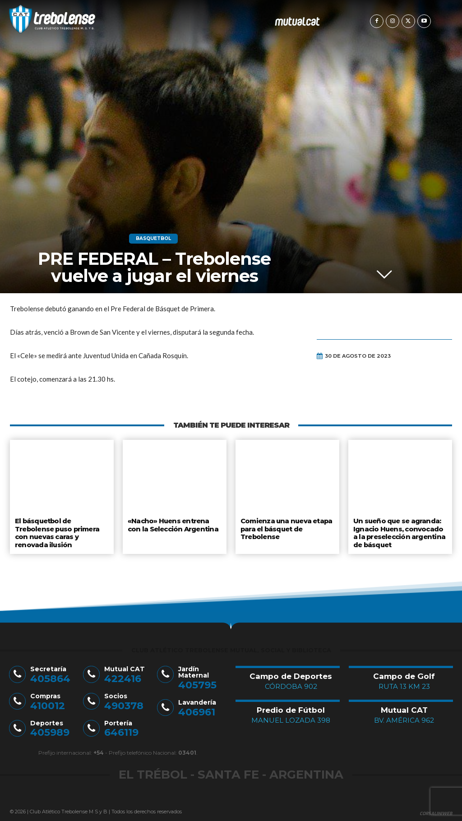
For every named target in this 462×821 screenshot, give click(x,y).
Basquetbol (153, 239)
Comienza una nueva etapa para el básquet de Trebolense (285, 527)
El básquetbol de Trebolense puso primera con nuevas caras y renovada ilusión (57, 531)
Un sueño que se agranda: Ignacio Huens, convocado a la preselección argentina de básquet (399, 531)
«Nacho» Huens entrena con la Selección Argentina (173, 524)
